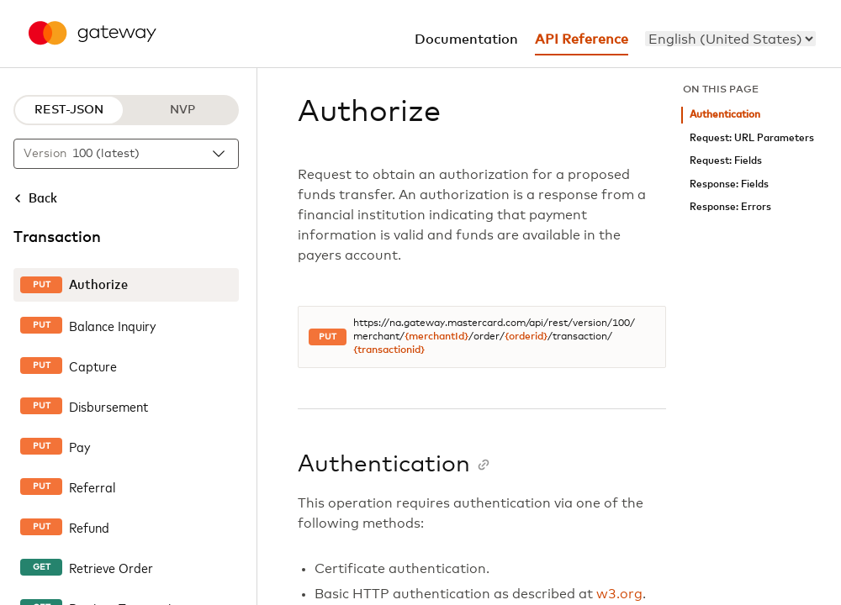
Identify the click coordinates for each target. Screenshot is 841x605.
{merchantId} (436, 337)
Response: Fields (729, 184)
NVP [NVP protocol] (182, 110)
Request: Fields (726, 160)
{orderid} (526, 337)
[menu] (730, 38)
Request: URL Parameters (752, 138)
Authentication (725, 114)
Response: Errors (730, 207)
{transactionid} (389, 350)
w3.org (619, 594)
